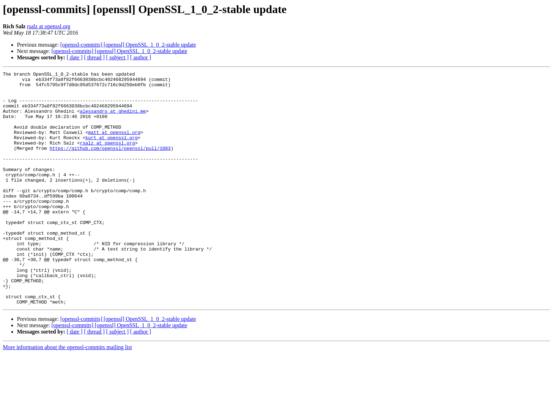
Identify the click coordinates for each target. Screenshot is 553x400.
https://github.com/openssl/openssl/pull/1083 (110, 164)
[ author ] (140, 57)
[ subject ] (117, 57)
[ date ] (75, 57)
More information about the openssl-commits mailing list (67, 394)
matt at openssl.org (114, 145)
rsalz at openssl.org (48, 26)
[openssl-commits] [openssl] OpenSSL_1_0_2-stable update (128, 45)
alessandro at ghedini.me (113, 119)
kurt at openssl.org (111, 151)
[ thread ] (94, 57)
